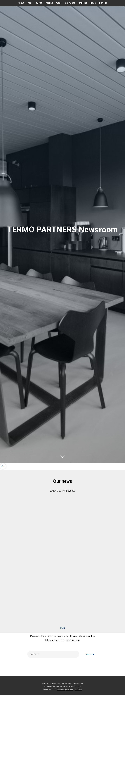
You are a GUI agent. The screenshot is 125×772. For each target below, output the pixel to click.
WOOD (59, 3)
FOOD (30, 3)
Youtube (78, 689)
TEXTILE (49, 3)
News (93, 3)
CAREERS (83, 3)
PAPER (39, 3)
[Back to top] (3, 466)
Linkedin (69, 689)
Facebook (61, 689)
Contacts (70, 3)
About (21, 3)
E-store (103, 3)
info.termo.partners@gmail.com (67, 686)
